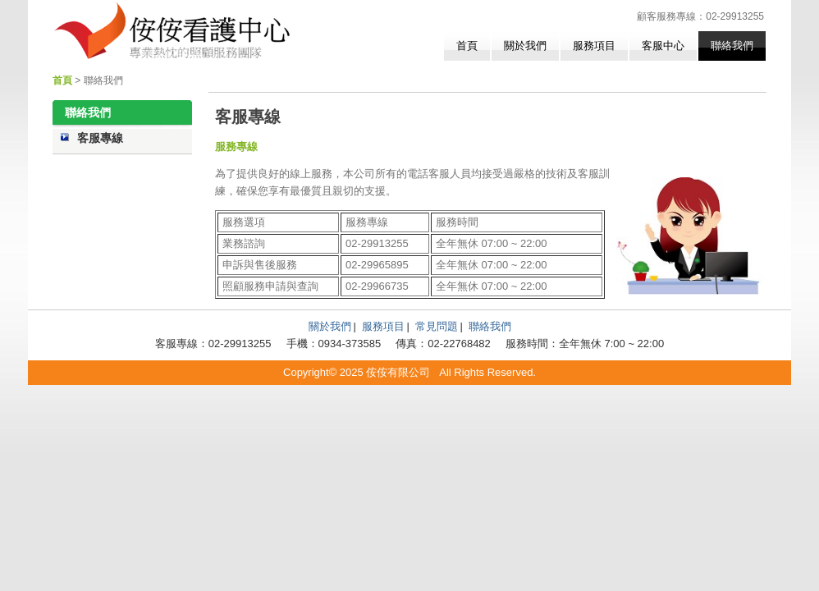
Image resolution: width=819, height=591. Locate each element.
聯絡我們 (732, 45)
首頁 (467, 45)
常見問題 (436, 326)
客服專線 (100, 137)
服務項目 (594, 45)
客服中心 (663, 45)
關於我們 (525, 45)
